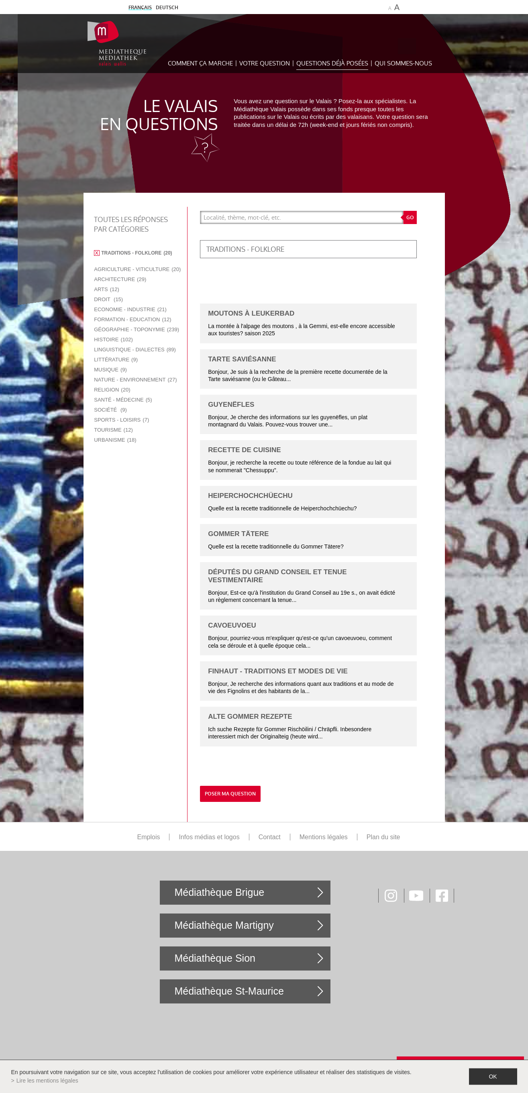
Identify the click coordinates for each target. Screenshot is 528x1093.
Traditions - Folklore (136, 253)
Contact (270, 837)
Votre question (264, 63)
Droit (108, 299)
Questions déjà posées (332, 63)
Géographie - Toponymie (136, 329)
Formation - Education (132, 319)
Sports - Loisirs (121, 420)
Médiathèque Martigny (223, 925)
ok (493, 1076)
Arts (106, 289)
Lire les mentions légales (47, 1080)
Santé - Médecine (123, 400)
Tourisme (113, 430)
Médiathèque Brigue (219, 892)
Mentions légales (324, 837)
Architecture (120, 279)
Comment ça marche (200, 63)
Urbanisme (115, 440)
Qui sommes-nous (403, 63)
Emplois (148, 837)
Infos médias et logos (209, 837)
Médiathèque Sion (214, 958)
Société (110, 410)
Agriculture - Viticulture (137, 269)
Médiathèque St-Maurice (228, 991)
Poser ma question (230, 794)
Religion (112, 390)
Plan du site (383, 837)
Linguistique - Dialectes (135, 350)
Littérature (116, 360)
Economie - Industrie (130, 309)
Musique (110, 370)
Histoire (113, 339)
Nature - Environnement (135, 380)
